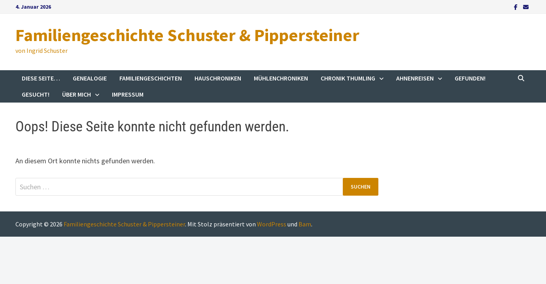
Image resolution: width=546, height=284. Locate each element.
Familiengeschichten (150, 78)
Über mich (76, 94)
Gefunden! (470, 78)
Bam (305, 224)
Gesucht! (35, 94)
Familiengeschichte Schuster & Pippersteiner (187, 35)
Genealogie (90, 78)
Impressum (128, 94)
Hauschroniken (218, 78)
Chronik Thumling (348, 78)
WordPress (271, 224)
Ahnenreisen (415, 78)
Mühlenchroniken (281, 78)
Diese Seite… (41, 78)
